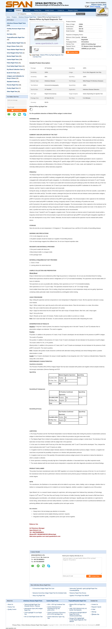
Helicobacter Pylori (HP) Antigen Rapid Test (33, 609)
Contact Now (17, 110)
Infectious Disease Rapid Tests (27, 17)
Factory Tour (37, 10)
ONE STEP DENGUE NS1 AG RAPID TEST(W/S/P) (78, 609)
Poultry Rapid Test (12, 88)
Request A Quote (96, 4)
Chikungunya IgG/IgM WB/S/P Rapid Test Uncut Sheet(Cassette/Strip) (78, 614)
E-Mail (93, 609)
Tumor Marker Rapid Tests (15, 49)
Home (10, 10)
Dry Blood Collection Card (15, 69)
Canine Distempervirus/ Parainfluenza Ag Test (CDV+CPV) (54, 608)
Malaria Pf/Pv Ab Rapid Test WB (77, 605)
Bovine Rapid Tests (13, 56)
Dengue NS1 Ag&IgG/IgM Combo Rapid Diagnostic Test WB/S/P (77, 620)
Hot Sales (10, 34)
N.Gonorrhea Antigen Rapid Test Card (43, 588)
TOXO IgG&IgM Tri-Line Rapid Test (33, 613)
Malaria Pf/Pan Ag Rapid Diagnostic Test (51, 55)
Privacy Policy (16, 625)
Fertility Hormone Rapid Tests (16, 28)
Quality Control (49, 10)
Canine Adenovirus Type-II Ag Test (55, 617)
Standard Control (12, 81)
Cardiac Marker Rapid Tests (15, 43)
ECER (98, 625)
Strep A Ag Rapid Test (39, 595)
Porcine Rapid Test (13, 85)
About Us (27, 10)
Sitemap (94, 612)
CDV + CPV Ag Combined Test (56, 604)
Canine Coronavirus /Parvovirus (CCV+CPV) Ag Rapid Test (56, 613)
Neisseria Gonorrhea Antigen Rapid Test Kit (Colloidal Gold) (50, 593)
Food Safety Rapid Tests (14, 66)
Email (104, 4)
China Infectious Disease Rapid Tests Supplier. (34, 625)
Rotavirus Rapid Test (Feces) (78, 593)
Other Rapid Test (12, 91)
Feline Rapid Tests (12, 63)
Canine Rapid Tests (13, 59)
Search (81, 14)
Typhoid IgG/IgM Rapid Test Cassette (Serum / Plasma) (32, 605)
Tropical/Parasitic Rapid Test (15, 37)
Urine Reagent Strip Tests (15, 53)
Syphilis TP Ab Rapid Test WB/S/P (79, 595)
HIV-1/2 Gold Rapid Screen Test (33, 616)
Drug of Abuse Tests (13, 46)
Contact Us (61, 10)
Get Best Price (37, 57)
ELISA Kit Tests (11, 73)
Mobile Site (95, 614)
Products (18, 10)
